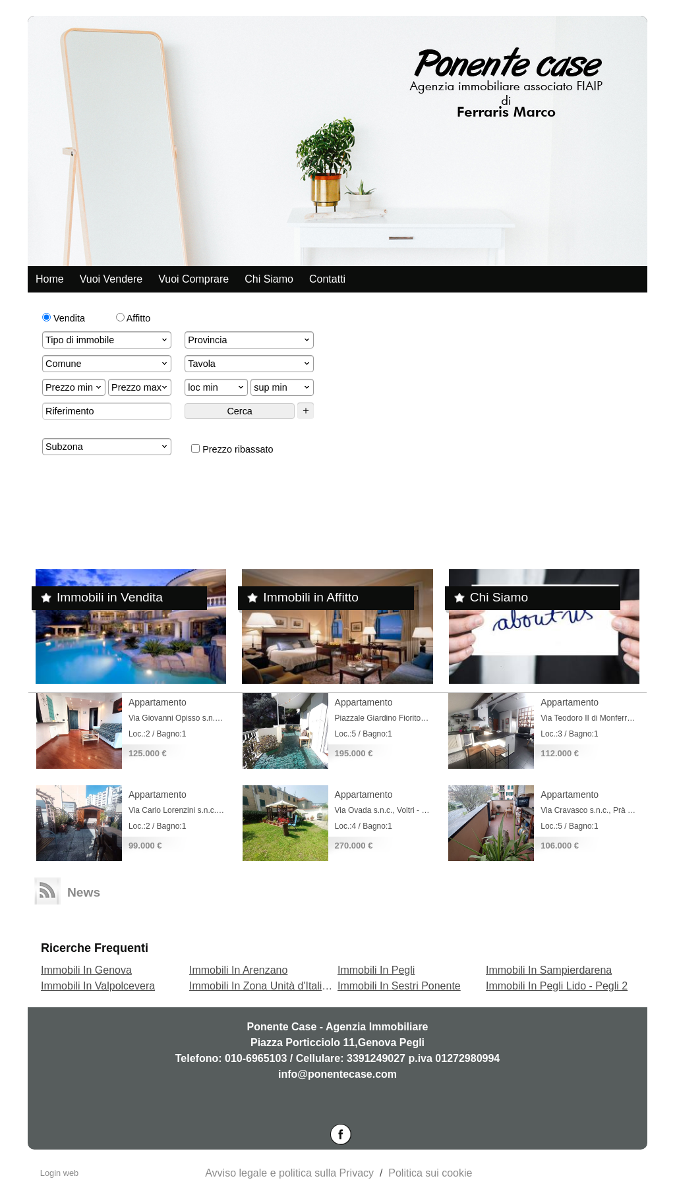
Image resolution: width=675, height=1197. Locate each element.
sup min (283, 387)
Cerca (239, 411)
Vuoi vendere (111, 279)
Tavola (250, 363)
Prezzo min (74, 387)
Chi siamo (269, 279)
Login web (59, 1173)
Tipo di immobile (107, 340)
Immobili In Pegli (376, 970)
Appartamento (158, 702)
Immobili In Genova (86, 970)
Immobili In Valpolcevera (98, 985)
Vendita (63, 318)
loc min (217, 387)
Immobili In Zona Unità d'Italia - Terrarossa (288, 985)
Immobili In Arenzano (238, 970)
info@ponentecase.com (337, 1074)
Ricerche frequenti (94, 948)
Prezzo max (140, 387)
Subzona (107, 446)
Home (50, 279)
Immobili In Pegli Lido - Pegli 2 (557, 985)
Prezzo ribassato (232, 449)
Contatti (327, 279)
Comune (107, 363)
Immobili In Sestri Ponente (399, 985)
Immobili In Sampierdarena (549, 970)
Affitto (133, 318)
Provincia (250, 340)
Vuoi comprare (193, 279)
